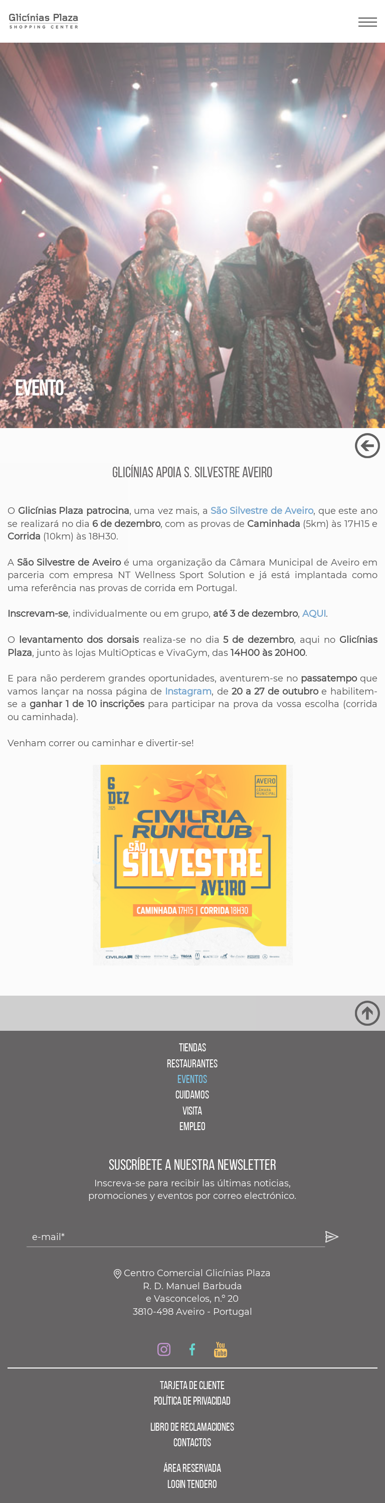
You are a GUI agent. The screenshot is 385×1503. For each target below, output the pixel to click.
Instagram (188, 691)
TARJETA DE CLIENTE (192, 1386)
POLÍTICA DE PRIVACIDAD (192, 1402)
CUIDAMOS (192, 1096)
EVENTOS (192, 1080)
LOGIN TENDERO (192, 1485)
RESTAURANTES (192, 1064)
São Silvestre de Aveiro (262, 510)
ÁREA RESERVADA (192, 1469)
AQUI (314, 613)
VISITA (192, 1112)
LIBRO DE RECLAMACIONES (192, 1428)
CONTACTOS (192, 1443)
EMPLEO (192, 1127)
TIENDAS (192, 1048)
